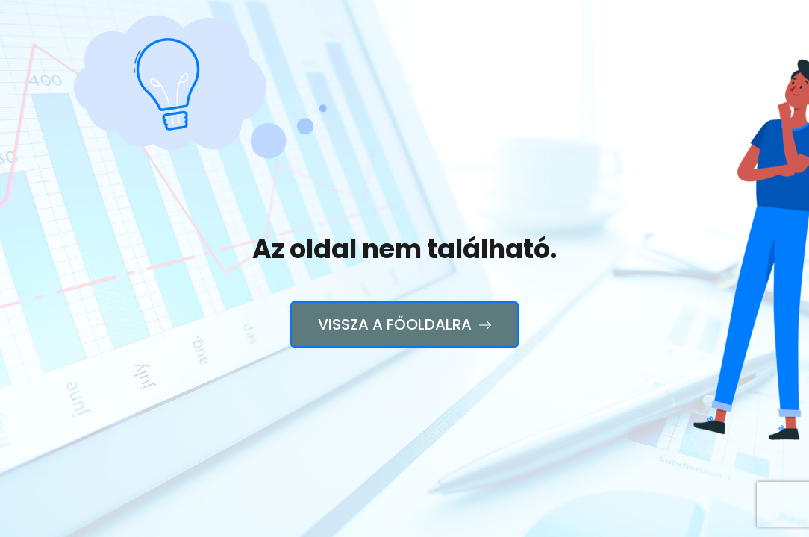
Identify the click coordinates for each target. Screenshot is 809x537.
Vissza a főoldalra (404, 324)
